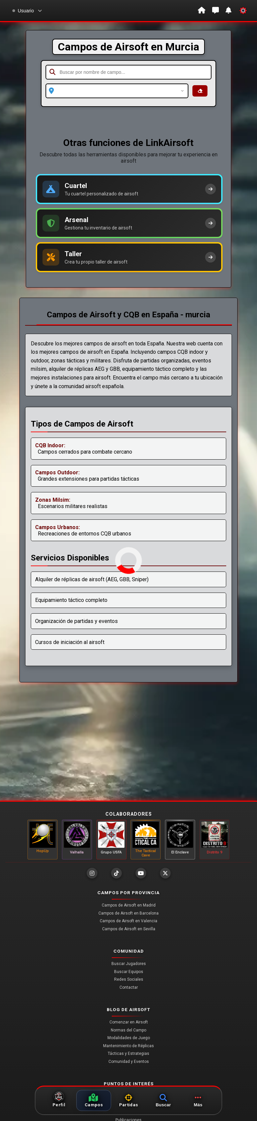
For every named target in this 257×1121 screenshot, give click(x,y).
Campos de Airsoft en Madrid (129, 905)
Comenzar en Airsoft (128, 1022)
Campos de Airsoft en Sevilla (128, 929)
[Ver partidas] (128, 1100)
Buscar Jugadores (128, 963)
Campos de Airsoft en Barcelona (128, 913)
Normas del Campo (128, 1030)
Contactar (128, 987)
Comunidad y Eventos (128, 1061)
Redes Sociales (128, 979)
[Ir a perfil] (58, 1100)
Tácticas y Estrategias (128, 1053)
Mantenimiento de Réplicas (128, 1046)
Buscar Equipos (128, 971)
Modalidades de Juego (128, 1037)
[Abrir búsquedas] (163, 1100)
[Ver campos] (93, 1100)
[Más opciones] (198, 1100)
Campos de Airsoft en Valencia (128, 921)
